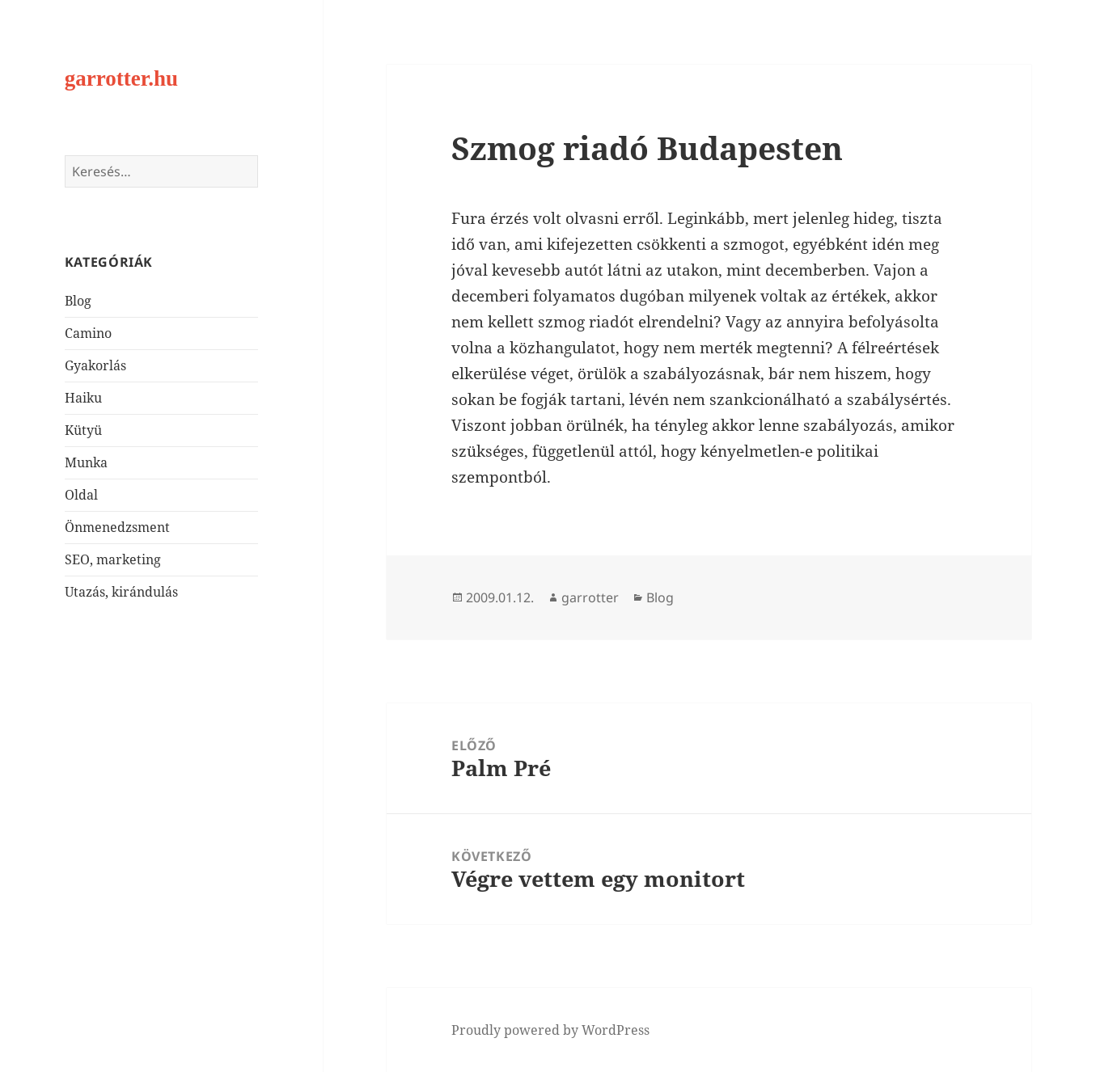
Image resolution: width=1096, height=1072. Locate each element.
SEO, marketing (113, 559)
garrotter (590, 597)
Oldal (81, 495)
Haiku (83, 398)
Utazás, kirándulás (121, 592)
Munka (86, 462)
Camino (88, 333)
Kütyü (83, 430)
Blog (78, 301)
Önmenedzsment (117, 527)
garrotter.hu (121, 78)
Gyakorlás (95, 365)
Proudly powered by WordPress (550, 1030)
